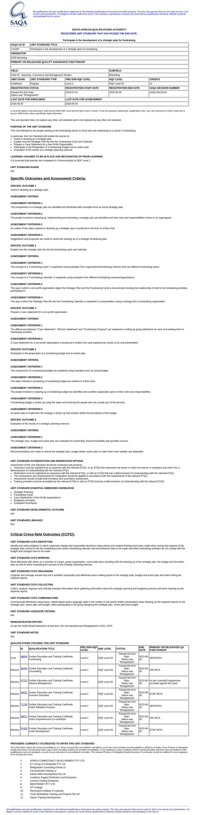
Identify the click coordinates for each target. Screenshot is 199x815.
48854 (24, 656)
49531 (24, 692)
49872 (24, 716)
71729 (24, 704)
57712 (24, 680)
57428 (24, 728)
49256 (24, 668)
